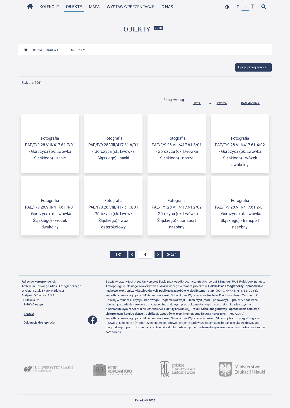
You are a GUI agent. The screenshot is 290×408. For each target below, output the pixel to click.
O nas (167, 6)
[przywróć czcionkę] (245, 7)
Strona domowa (41, 50)
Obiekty (74, 6)
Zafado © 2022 (145, 400)
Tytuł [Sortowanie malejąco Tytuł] (200, 102)
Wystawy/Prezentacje (131, 6)
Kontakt (29, 314)
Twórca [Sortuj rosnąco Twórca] (225, 102)
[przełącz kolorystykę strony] (227, 7)
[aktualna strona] (145, 255)
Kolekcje (49, 6)
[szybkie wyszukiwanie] (263, 7)
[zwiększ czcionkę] (252, 7)
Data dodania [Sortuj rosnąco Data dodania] (253, 102)
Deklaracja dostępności (39, 322)
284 (173, 254)
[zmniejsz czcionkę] (238, 7)
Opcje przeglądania (252, 67)
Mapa (94, 6)
